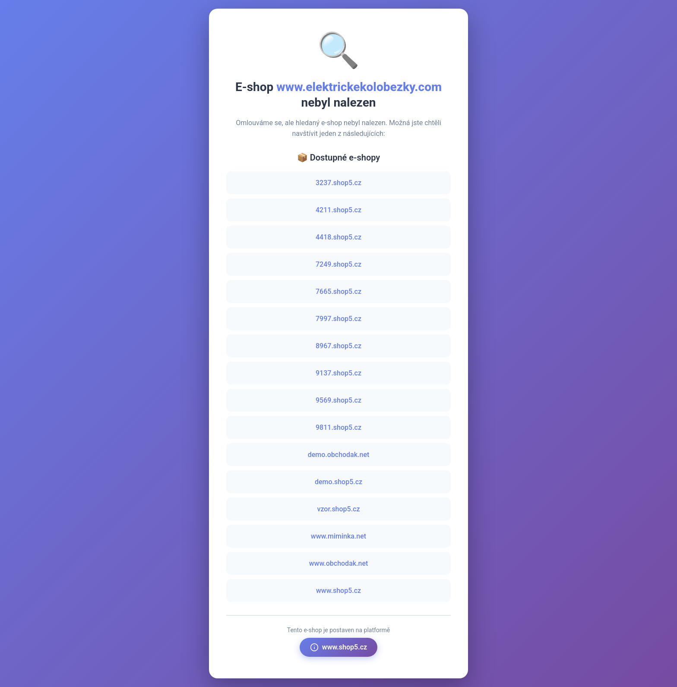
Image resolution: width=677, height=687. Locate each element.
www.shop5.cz (338, 590)
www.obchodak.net (338, 563)
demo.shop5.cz (338, 482)
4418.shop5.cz (338, 237)
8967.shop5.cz (338, 346)
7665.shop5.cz (338, 291)
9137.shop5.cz (338, 373)
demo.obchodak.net (339, 455)
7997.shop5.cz (338, 319)
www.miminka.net (338, 536)
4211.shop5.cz (338, 210)
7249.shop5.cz (338, 264)
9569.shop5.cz (338, 400)
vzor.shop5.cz (338, 509)
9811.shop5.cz (338, 427)
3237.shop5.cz (338, 183)
